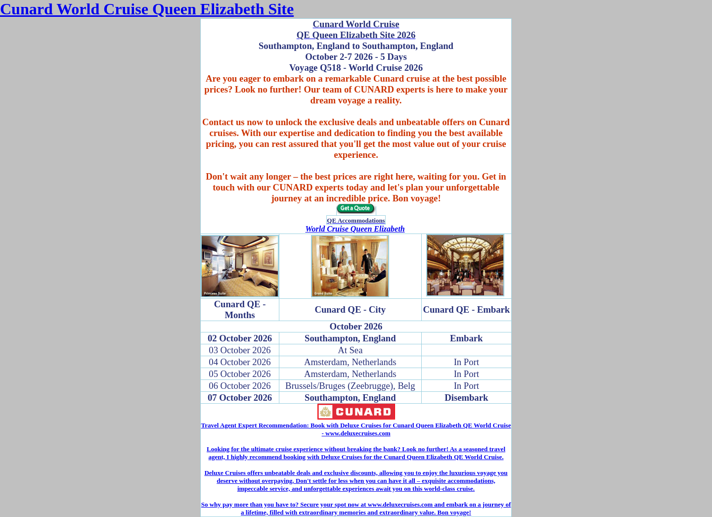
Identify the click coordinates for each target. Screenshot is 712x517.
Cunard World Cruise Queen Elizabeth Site (147, 9)
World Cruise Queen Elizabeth (354, 229)
